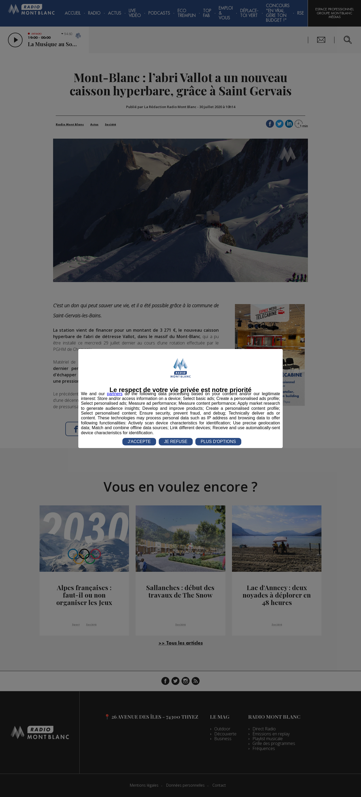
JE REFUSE (175, 441)
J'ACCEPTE (139, 441)
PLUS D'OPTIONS (218, 441)
